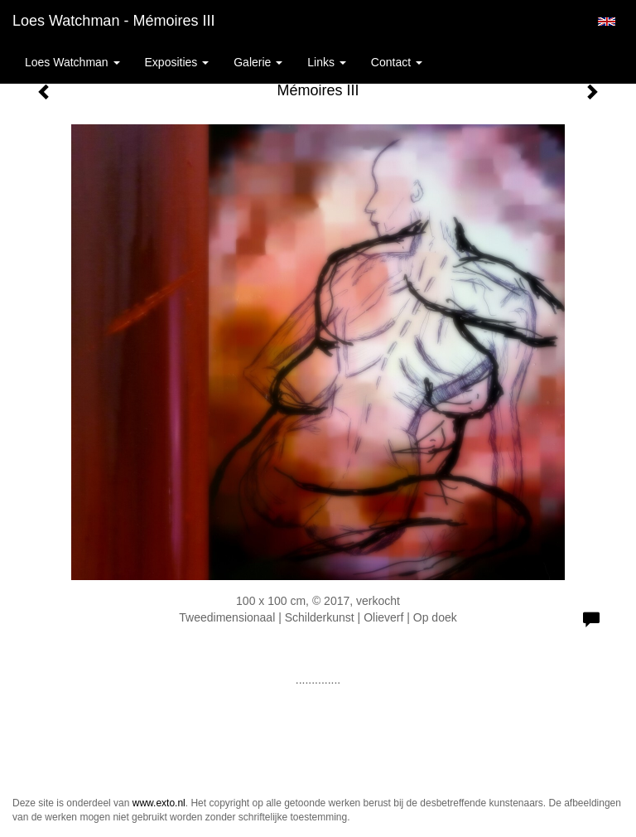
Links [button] (326, 62)
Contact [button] (396, 62)
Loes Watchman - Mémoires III (113, 20)
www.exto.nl (159, 803)
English (606, 22)
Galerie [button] (258, 62)
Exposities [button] (177, 62)
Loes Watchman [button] (72, 62)
